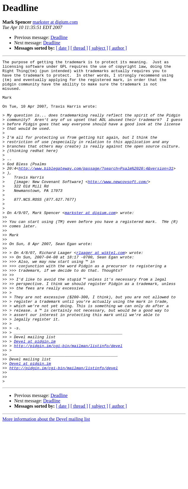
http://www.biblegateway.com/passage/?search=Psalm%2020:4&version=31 (96, 190)
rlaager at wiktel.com (100, 291)
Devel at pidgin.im (34, 398)
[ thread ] (79, 48)
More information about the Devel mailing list (46, 483)
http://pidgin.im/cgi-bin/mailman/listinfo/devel (68, 403)
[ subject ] (98, 48)
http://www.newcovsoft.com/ (118, 206)
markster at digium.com (55, 22)
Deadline (59, 37)
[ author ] (118, 48)
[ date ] (62, 48)
